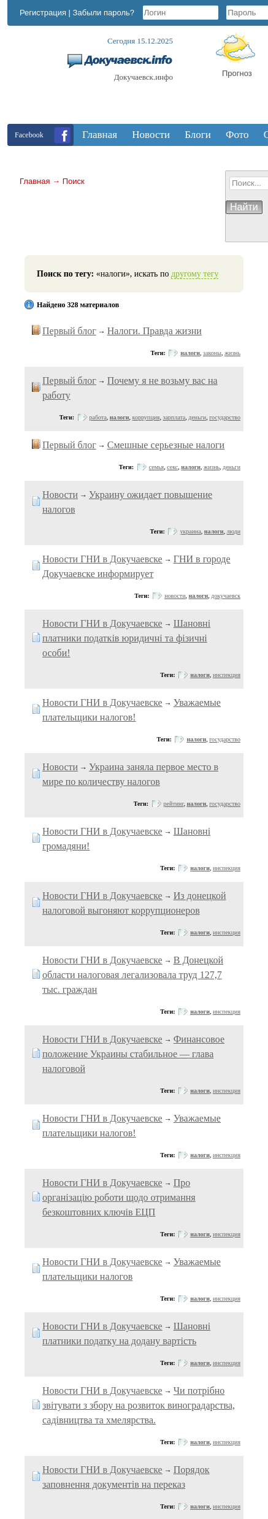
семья (156, 467)
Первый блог (69, 331)
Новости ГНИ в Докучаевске (102, 559)
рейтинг (174, 803)
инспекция (226, 674)
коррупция (146, 417)
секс (172, 467)
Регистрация (43, 12)
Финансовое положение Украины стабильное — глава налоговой (133, 1054)
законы (212, 353)
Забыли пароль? (103, 12)
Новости (60, 494)
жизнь (232, 353)
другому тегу (195, 273)
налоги (190, 353)
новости (174, 595)
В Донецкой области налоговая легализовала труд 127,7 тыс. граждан (132, 975)
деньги (197, 417)
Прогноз (237, 73)
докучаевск (225, 595)
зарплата (174, 417)
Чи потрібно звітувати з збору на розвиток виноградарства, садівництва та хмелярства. (138, 1405)
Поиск (74, 181)
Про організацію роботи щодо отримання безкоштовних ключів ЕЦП (119, 1197)
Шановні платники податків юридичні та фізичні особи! (126, 638)
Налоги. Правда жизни (154, 331)
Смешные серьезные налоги (165, 445)
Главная (35, 181)
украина (190, 531)
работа (98, 417)
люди (233, 531)
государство (224, 417)
